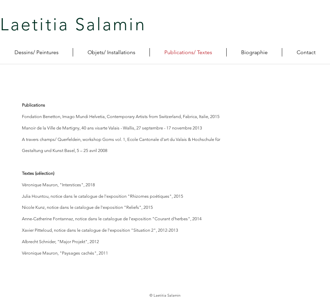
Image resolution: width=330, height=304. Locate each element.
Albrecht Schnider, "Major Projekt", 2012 (60, 241)
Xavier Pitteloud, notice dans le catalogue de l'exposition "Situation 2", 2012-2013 (100, 230)
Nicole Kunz (33, 207)
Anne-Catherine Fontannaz (47, 218)
